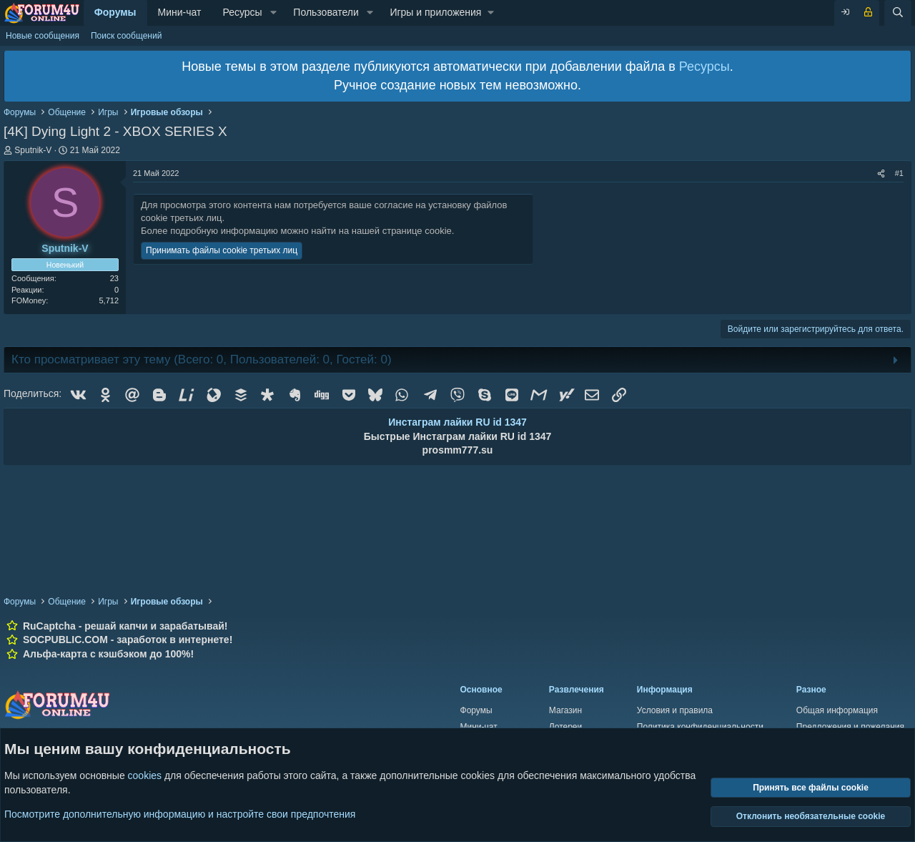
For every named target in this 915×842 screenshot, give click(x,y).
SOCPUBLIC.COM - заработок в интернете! (127, 639)
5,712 (109, 300)
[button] (273, 13)
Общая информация (837, 710)
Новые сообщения (42, 36)
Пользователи (325, 12)
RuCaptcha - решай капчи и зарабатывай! (125, 626)
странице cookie (417, 230)
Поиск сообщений (126, 36)
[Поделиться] (881, 173)
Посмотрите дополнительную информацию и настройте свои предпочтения (179, 813)
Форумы (115, 12)
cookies (145, 775)
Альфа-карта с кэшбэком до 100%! (108, 654)
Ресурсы (242, 12)
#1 (899, 173)
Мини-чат (180, 12)
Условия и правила (675, 710)
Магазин (565, 710)
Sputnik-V (32, 150)
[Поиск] (897, 13)
